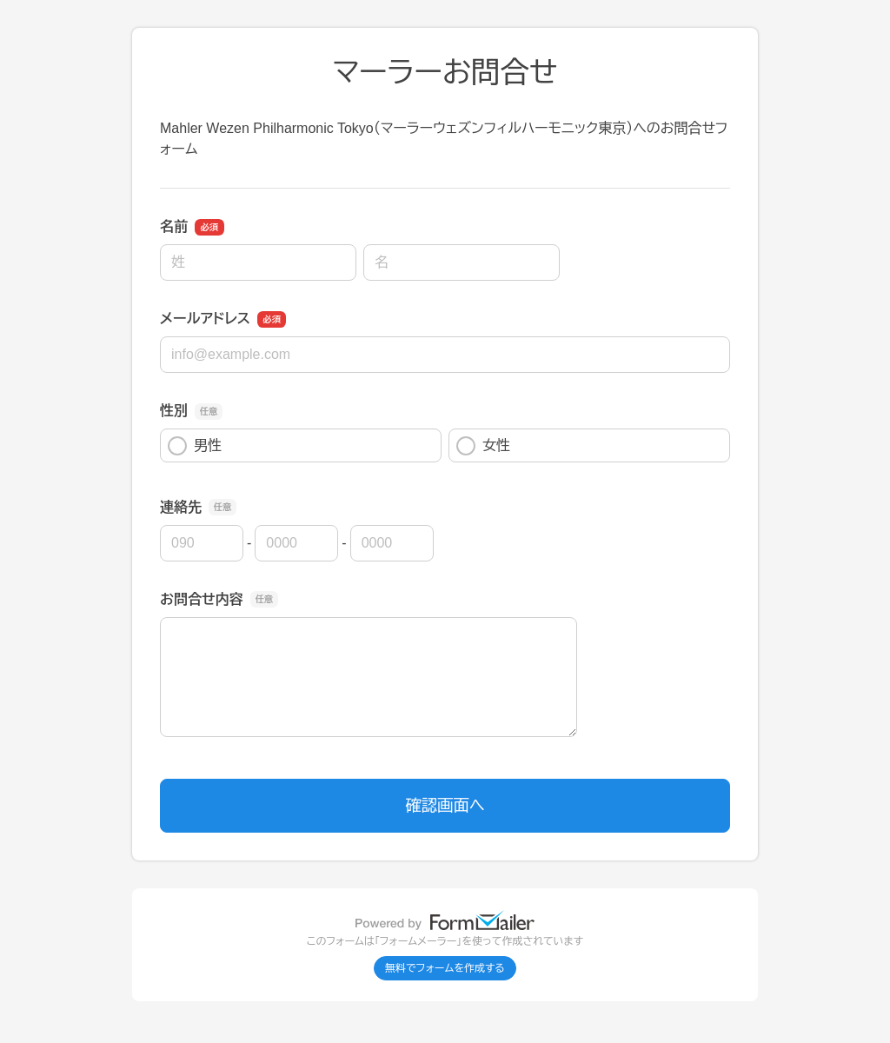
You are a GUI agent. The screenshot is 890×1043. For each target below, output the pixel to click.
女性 (483, 445)
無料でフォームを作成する (445, 968)
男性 (195, 445)
